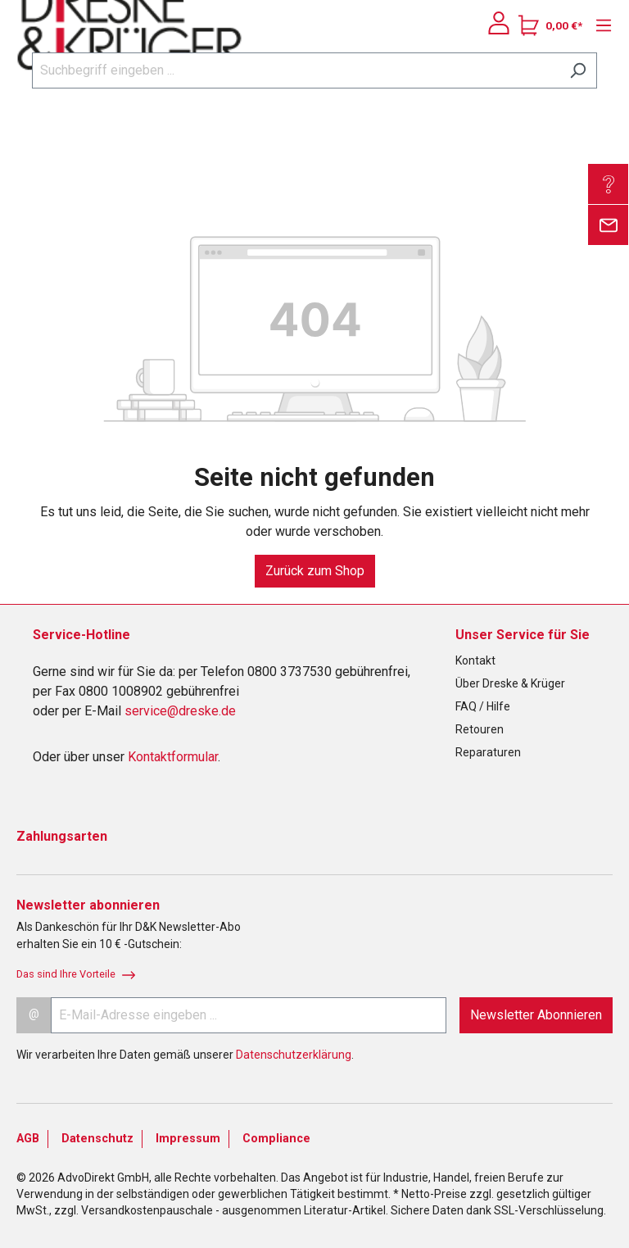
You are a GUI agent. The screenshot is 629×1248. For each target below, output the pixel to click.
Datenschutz (97, 1139)
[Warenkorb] (550, 25)
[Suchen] (578, 70)
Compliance (276, 1139)
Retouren (479, 729)
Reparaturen (488, 752)
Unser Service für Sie (522, 634)
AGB (27, 1139)
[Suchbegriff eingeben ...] (295, 70)
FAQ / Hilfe (482, 706)
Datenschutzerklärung (293, 1054)
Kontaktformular (173, 757)
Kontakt (475, 660)
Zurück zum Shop (314, 571)
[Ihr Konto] (498, 23)
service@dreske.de (180, 711)
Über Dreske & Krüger (510, 683)
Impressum (188, 1139)
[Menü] (599, 25)
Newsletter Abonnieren (536, 1015)
